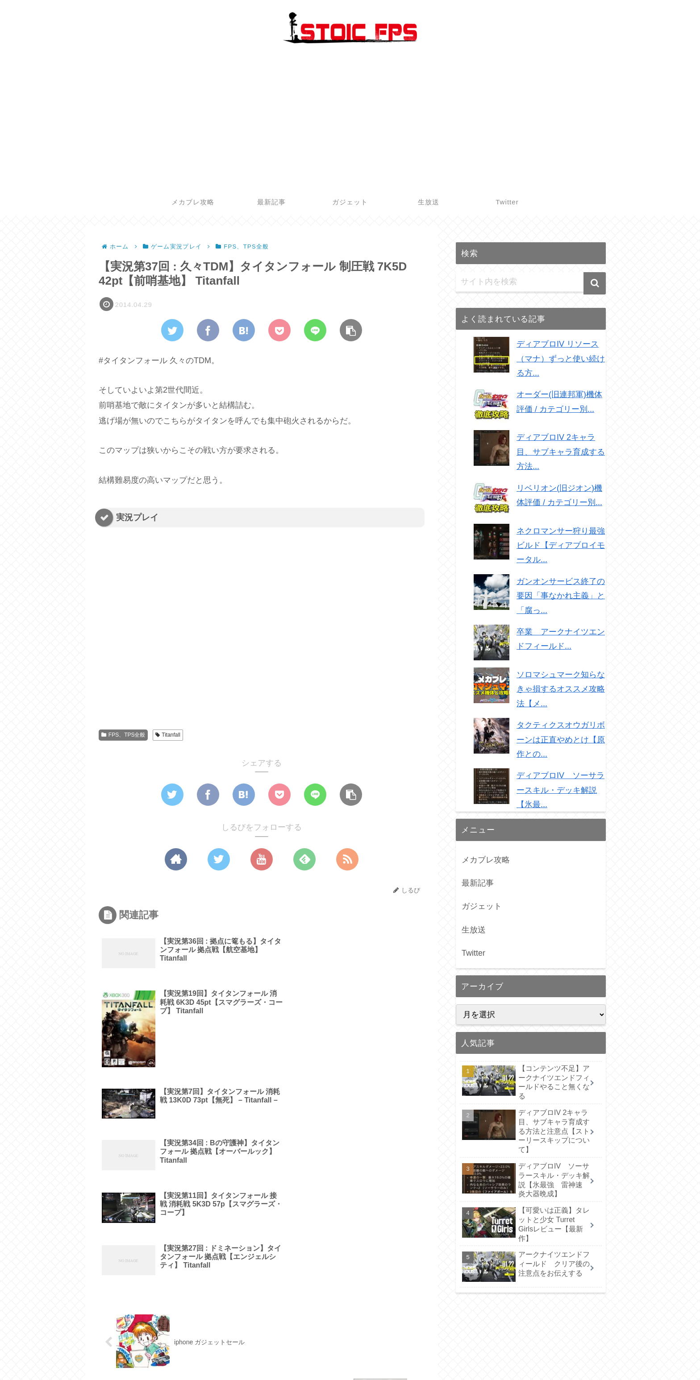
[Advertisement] (350, 121)
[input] (531, 282)
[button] (594, 283)
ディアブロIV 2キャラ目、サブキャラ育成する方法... (561, 452)
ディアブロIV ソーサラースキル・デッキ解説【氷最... (560, 790)
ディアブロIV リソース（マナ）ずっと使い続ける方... (561, 358)
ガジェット (482, 906)
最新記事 (478, 883)
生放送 (474, 929)
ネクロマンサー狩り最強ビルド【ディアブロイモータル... (561, 545)
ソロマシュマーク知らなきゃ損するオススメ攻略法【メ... (561, 689)
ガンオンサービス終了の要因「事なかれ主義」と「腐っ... (561, 596)
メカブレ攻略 (486, 859)
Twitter (473, 953)
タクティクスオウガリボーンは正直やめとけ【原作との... (561, 739)
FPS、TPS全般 (123, 735)
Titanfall (167, 735)
